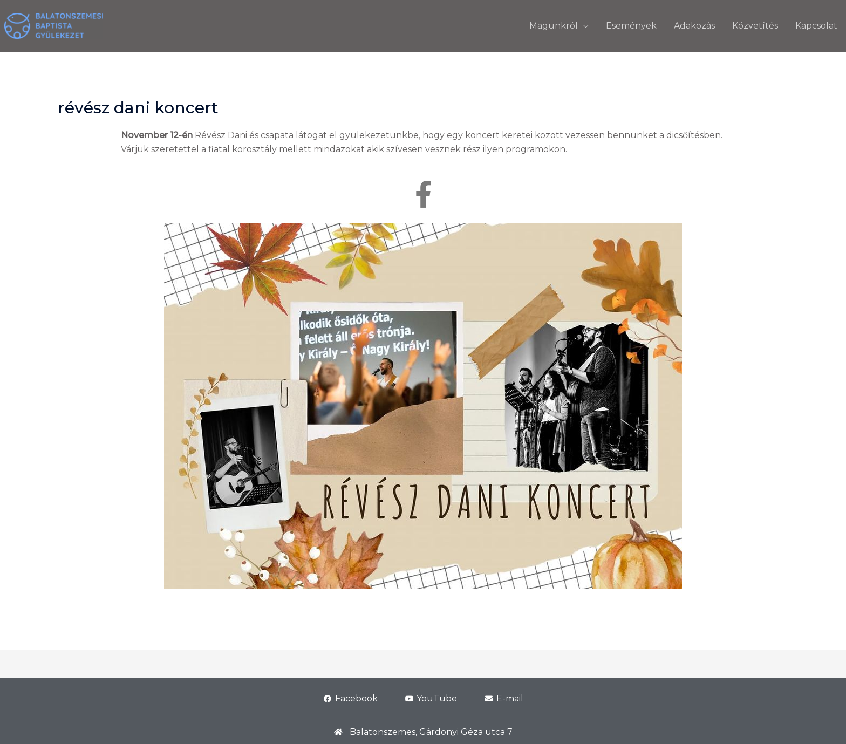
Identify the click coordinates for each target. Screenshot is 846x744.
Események (631, 26)
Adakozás (694, 26)
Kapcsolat (816, 26)
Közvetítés (755, 26)
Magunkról (553, 26)
